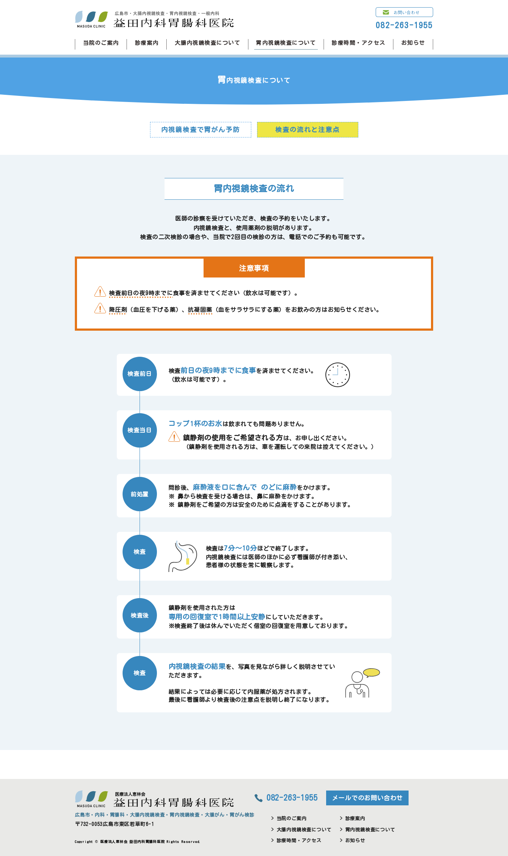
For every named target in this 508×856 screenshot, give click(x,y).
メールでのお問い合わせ (367, 798)
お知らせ (413, 43)
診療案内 (147, 43)
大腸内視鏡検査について (207, 43)
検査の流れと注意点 (307, 129)
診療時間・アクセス (358, 43)
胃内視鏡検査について (286, 43)
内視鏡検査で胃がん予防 (200, 129)
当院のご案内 (101, 43)
